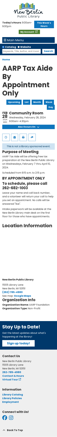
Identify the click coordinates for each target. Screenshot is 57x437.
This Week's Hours (44, 24)
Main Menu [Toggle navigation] (14, 40)
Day (50, 107)
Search (48, 51)
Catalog (10, 47)
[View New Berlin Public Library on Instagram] (11, 418)
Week (49, 102)
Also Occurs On (28, 126)
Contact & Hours (13, 376)
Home (6, 59)
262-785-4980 (11, 372)
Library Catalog (12, 394)
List (27, 102)
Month (37, 102)
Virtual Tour (10, 379)
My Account (27, 31)
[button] (17, 24)
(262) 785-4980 (12, 292)
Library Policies (12, 398)
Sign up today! (18, 343)
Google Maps (22, 296)
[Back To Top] (28, 430)
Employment (10, 402)
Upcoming (14, 102)
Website (25, 47)
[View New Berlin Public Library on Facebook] (4, 418)
